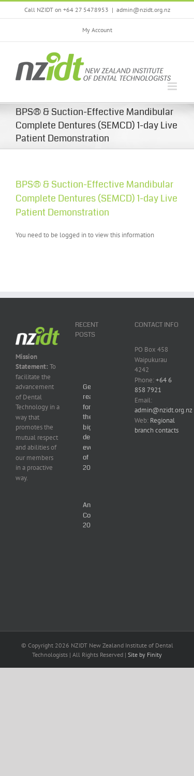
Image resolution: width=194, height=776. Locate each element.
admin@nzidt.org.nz (143, 9)
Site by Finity (145, 654)
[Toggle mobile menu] (173, 86)
